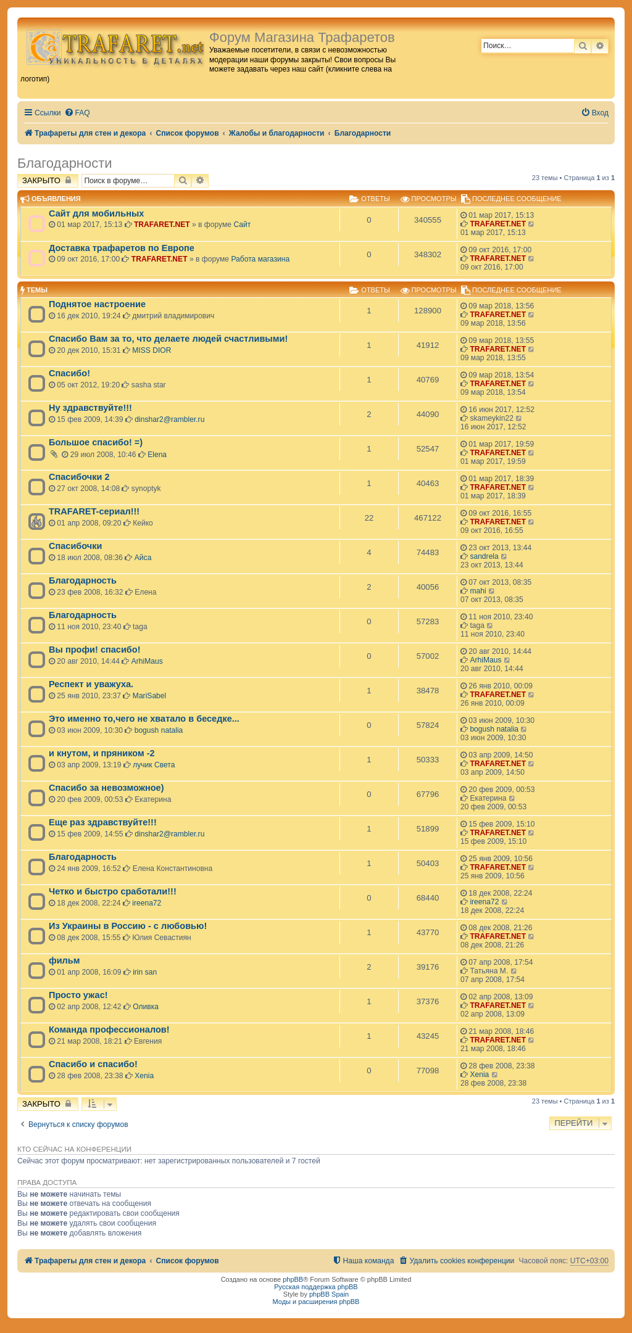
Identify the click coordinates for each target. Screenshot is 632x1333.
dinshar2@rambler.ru (169, 419)
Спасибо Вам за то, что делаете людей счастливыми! (168, 339)
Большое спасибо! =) (96, 442)
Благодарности (64, 163)
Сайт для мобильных (96, 213)
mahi (478, 591)
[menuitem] (77, 113)
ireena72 (146, 903)
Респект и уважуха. (91, 684)
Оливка (146, 1006)
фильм (64, 960)
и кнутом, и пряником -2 (102, 753)
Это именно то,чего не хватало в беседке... (144, 719)
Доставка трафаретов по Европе (121, 248)
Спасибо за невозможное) (106, 788)
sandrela (484, 556)
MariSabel (149, 695)
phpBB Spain (329, 1294)
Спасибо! (69, 373)
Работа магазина (260, 259)
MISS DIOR (151, 350)
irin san (145, 972)
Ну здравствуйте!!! (90, 408)
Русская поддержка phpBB (315, 1286)
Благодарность (83, 580)
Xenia (144, 1075)
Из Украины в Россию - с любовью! (128, 926)
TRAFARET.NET (162, 224)
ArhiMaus (147, 661)
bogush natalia (159, 730)
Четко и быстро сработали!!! (113, 891)
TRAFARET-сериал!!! (94, 511)
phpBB (293, 1279)
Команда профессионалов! (109, 1029)
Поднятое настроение (97, 304)
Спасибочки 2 (79, 477)
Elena (157, 454)
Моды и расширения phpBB (316, 1301)
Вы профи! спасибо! (94, 649)
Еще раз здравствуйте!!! (103, 822)
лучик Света (154, 765)
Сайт (242, 224)
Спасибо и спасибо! (93, 1064)
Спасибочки (75, 546)
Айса (143, 557)
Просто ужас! (78, 995)
